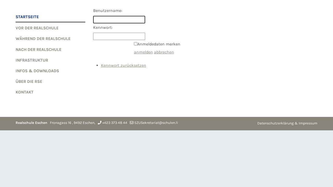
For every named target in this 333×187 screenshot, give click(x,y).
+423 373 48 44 (114, 123)
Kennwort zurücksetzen (123, 65)
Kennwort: (103, 27)
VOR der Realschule (37, 27)
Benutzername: (107, 10)
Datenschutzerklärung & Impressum (287, 123)
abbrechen (164, 52)
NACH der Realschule (38, 49)
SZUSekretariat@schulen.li (156, 123)
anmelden (143, 52)
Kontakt (25, 92)
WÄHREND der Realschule (43, 38)
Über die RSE (29, 81)
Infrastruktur (32, 60)
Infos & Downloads (37, 70)
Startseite (27, 16)
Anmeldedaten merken (158, 44)
